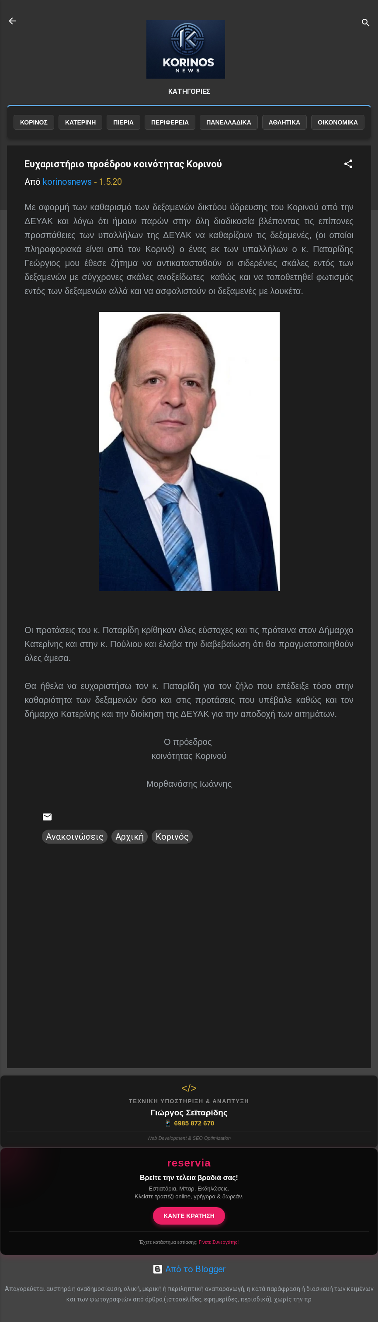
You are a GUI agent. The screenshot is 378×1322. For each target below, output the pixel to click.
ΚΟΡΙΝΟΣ (34, 122)
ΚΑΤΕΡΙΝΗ (80, 122)
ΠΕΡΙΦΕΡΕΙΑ (170, 122)
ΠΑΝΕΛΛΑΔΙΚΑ (228, 122)
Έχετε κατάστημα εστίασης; (189, 1242)
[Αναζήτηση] (366, 23)
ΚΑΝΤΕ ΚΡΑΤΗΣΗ (189, 1215)
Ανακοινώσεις (75, 836)
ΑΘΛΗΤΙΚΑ (284, 122)
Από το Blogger (189, 1269)
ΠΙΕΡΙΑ (123, 122)
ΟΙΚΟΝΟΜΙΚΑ (338, 122)
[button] (348, 165)
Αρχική (129, 836)
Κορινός (172, 836)
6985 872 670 (189, 1123)
